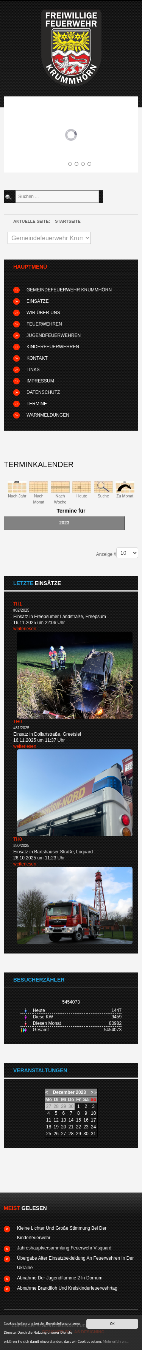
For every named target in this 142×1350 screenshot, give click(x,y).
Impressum (40, 381)
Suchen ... (14, 190)
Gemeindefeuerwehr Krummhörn (69, 290)
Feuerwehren (44, 324)
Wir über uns (43, 312)
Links (33, 369)
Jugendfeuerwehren (54, 335)
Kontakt (37, 358)
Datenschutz (43, 392)
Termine (37, 403)
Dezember (64, 1092)
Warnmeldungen (48, 415)
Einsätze (38, 301)
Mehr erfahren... (115, 1341)
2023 (81, 1092)
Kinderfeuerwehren (53, 346)
